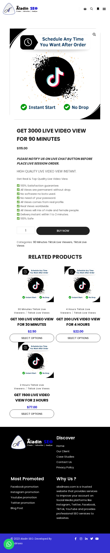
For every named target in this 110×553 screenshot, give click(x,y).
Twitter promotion (23, 503)
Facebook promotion (24, 486)
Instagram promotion (25, 492)
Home (60, 446)
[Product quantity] (26, 230)
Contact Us (64, 462)
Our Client (63, 451)
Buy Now (63, 231)
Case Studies (65, 456)
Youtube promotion (24, 497)
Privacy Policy (65, 467)
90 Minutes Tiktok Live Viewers (52, 242)
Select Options (31, 338)
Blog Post (17, 508)
